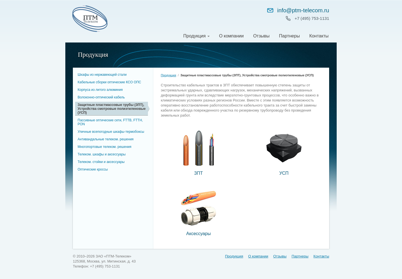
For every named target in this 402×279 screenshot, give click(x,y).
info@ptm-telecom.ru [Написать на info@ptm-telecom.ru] (298, 10)
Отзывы (261, 36)
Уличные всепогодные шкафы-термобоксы (111, 132)
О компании (231, 36)
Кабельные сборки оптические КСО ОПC (109, 82)
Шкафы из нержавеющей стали (102, 75)
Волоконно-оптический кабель (101, 97)
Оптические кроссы (93, 169)
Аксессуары (198, 233)
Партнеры (289, 36)
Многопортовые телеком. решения (104, 147)
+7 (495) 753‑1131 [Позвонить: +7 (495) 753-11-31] (312, 18)
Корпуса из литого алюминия (100, 90)
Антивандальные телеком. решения (105, 139)
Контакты (319, 36)
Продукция (194, 36)
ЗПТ (198, 173)
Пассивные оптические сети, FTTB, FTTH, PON (110, 122)
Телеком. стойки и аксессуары (101, 162)
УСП (283, 173)
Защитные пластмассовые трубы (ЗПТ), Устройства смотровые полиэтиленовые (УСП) (112, 109)
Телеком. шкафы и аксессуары (102, 154)
